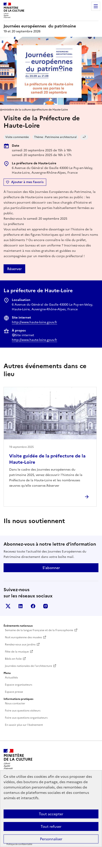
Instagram (45, 606)
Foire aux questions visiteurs (22, 711)
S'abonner (51, 567)
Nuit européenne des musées (23, 637)
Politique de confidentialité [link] (19, 844)
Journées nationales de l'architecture (28, 666)
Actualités (11, 678)
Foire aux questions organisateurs (26, 718)
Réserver (14, 268)
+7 (84, 137)
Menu (95, 6)
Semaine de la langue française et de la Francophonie (39, 630)
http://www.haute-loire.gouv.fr (34, 322)
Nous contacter (15, 703)
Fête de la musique (17, 652)
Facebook (33, 606)
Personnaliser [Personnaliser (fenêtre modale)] (51, 839)
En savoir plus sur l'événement (24, 725)
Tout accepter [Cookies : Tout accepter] (51, 814)
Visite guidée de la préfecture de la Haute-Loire (47, 459)
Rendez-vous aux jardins (20, 645)
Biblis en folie (13, 659)
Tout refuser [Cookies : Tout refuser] (51, 826)
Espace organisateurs (18, 685)
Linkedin (20, 606)
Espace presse (14, 692)
